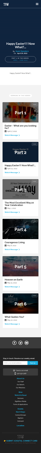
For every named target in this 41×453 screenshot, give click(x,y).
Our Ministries (20, 387)
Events (20, 409)
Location (20, 426)
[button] (37, 4)
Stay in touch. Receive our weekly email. (19, 358)
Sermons (20, 398)
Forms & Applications (20, 404)
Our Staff (21, 381)
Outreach (20, 421)
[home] (9, 3)
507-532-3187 (21, 373)
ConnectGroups (20, 415)
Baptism (20, 418)
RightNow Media (20, 401)
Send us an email (22, 370)
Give (20, 392)
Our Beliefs (20, 384)
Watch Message (11, 135)
